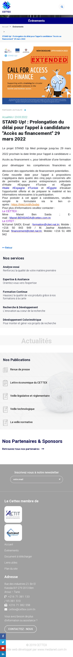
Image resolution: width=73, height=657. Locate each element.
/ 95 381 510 (12, 601)
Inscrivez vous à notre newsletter (36, 472)
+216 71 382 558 (17, 605)
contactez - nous (20, 629)
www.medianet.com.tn (52, 649)
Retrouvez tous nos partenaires (20, 448)
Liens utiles (10, 562)
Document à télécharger (18, 556)
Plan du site (11, 568)
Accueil (5, 27)
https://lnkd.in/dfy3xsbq (25, 204)
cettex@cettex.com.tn (19, 609)
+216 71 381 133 (17, 596)
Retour (7, 247)
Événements (11, 550)
